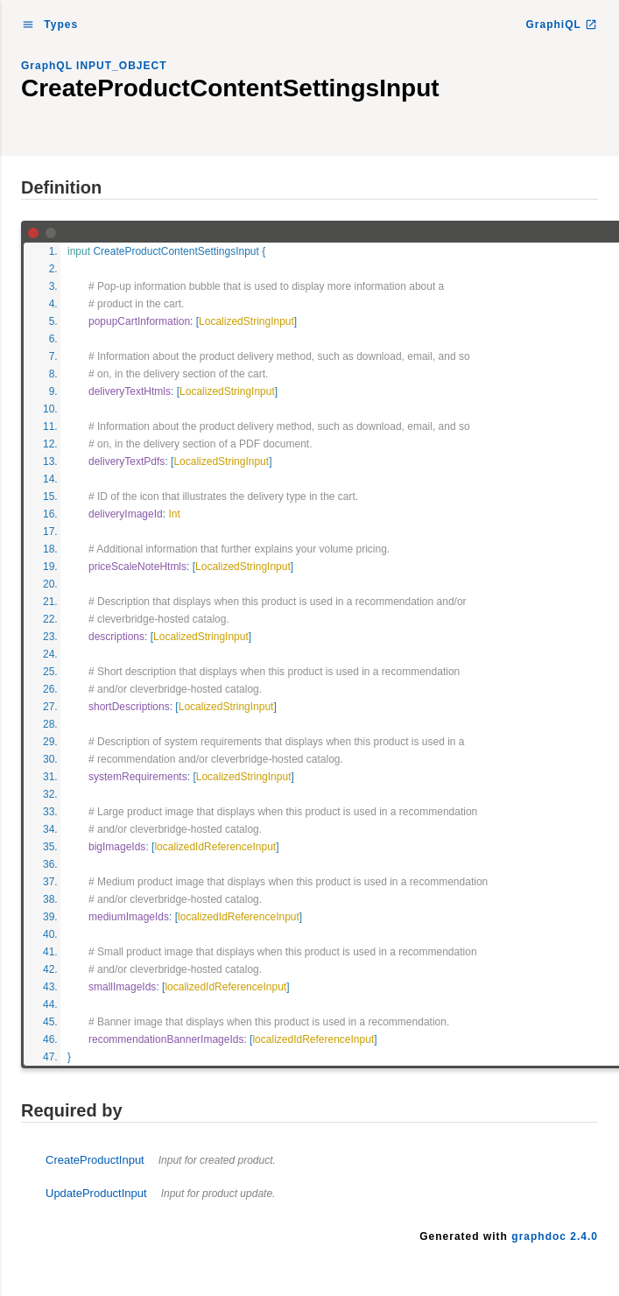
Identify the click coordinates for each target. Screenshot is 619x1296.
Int (173, 514)
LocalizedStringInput (246, 321)
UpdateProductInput (160, 1193)
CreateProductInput (161, 1159)
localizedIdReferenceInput (215, 847)
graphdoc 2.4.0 (554, 1236)
